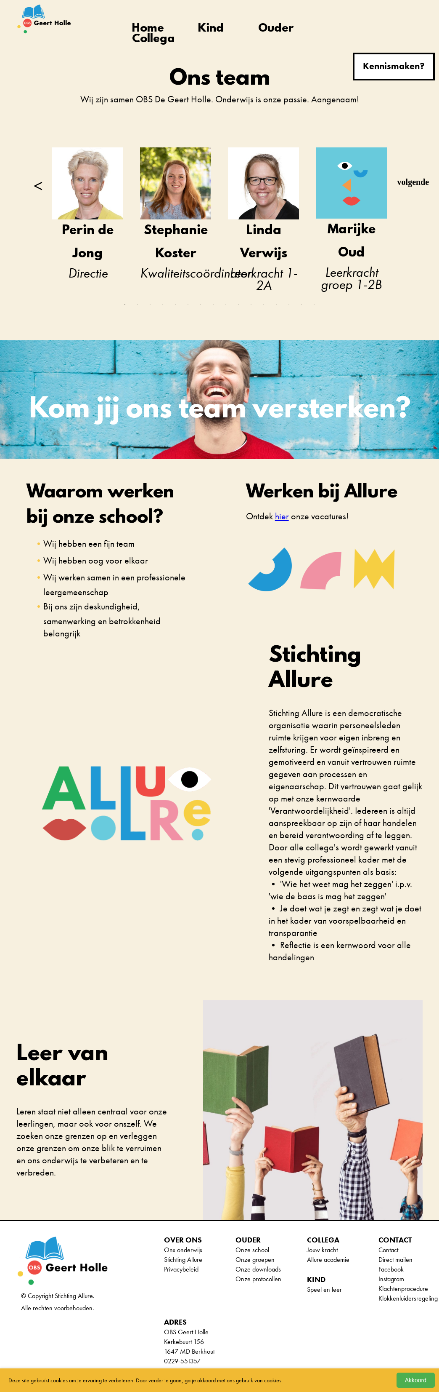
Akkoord (415, 1380)
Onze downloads (258, 1269)
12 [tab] (263, 304)
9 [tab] (226, 304)
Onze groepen (255, 1259)
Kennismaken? (394, 66)
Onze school (252, 1249)
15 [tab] (301, 304)
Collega (153, 39)
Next (401, 182)
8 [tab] (213, 304)
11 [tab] (251, 304)
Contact (388, 1249)
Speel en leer (324, 1289)
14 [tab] (289, 304)
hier (282, 516)
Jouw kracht (322, 1249)
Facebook (391, 1269)
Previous (37, 182)
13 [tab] (276, 304)
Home (148, 29)
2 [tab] (137, 304)
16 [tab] (314, 304)
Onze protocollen (258, 1278)
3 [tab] (150, 304)
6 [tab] (188, 304)
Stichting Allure (183, 1259)
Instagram (391, 1278)
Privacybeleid (181, 1269)
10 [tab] (238, 304)
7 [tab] (200, 304)
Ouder (276, 29)
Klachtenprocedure (403, 1288)
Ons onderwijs (183, 1249)
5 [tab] (175, 304)
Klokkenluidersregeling (408, 1298)
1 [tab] (125, 304)
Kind (211, 29)
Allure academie (328, 1259)
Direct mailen (395, 1259)
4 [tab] (163, 304)
